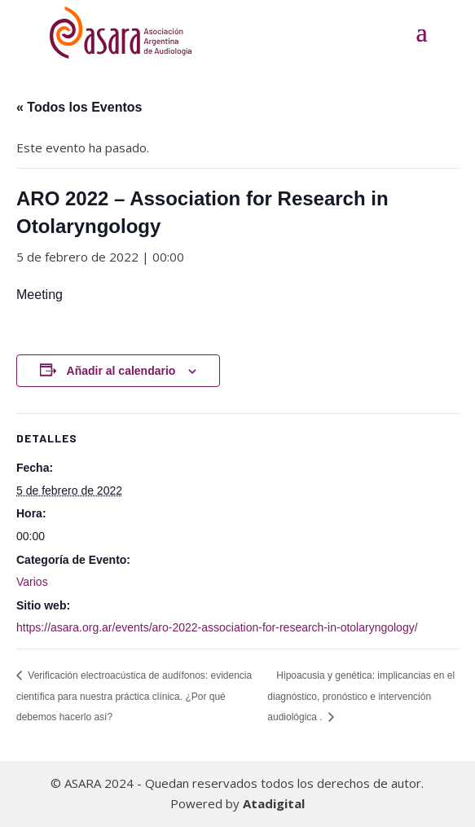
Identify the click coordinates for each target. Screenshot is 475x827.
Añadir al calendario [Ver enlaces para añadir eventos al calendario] (121, 370)
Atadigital (274, 803)
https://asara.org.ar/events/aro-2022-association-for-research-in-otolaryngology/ (217, 627)
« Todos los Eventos (79, 107)
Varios (32, 581)
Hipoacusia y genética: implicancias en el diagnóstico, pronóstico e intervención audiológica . (361, 696)
